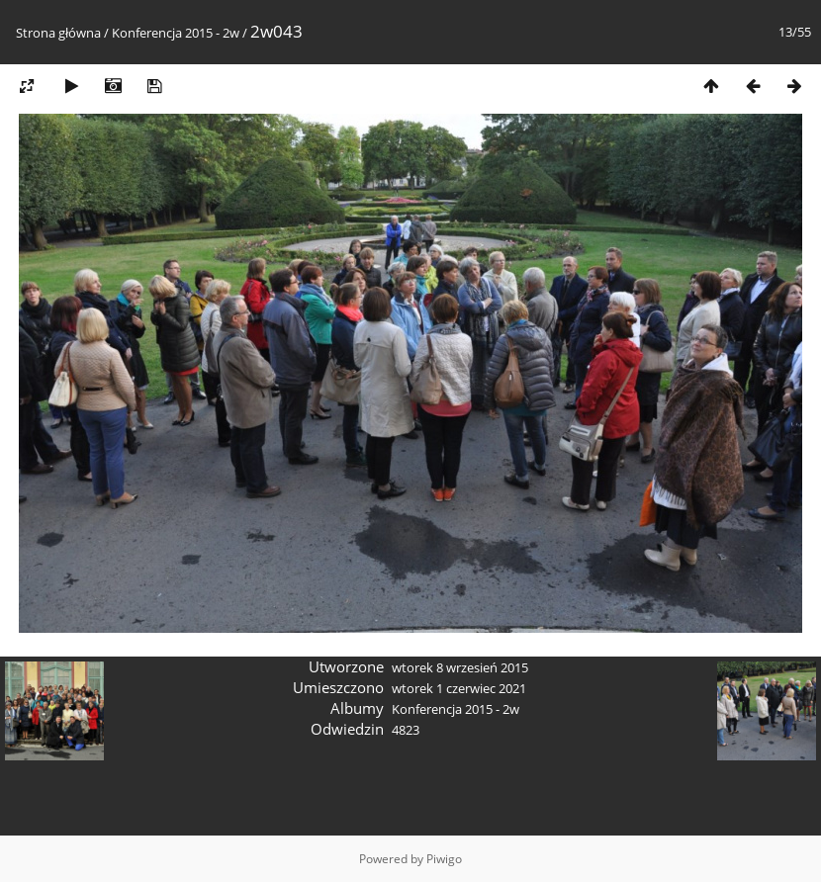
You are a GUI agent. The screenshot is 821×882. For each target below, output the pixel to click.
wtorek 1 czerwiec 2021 (459, 688)
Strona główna (58, 33)
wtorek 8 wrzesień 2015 (460, 667)
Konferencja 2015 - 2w (175, 33)
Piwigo (444, 858)
